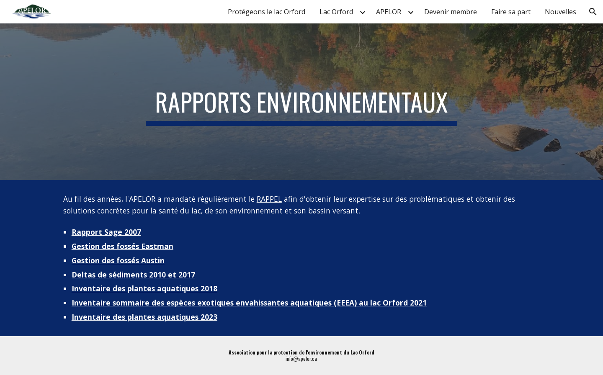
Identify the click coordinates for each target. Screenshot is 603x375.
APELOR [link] (388, 11)
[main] (301, 101)
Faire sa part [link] (511, 11)
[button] (593, 12)
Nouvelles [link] (560, 11)
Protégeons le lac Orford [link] (266, 11)
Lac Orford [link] (336, 11)
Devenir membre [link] (450, 11)
